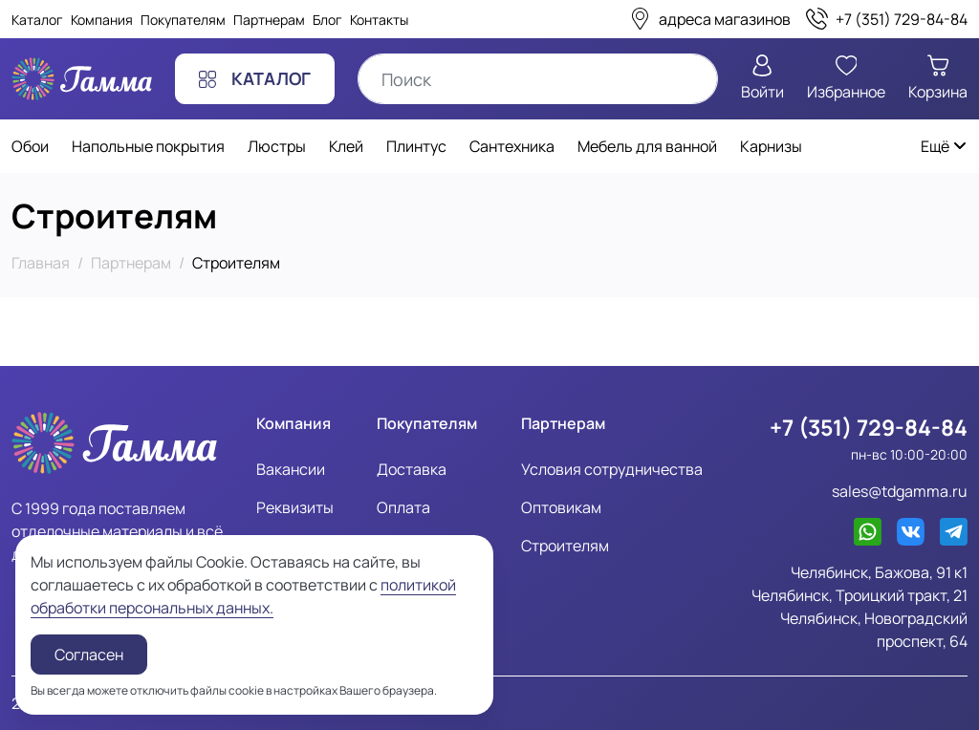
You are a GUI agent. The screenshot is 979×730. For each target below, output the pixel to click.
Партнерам (269, 20)
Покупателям (183, 20)
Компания (102, 20)
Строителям (565, 545)
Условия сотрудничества (612, 469)
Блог (327, 20)
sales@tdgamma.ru (900, 491)
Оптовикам (561, 507)
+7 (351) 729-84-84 (869, 427)
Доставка (411, 469)
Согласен (88, 654)
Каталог (37, 20)
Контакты (379, 20)
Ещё (944, 146)
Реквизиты (295, 507)
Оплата (403, 507)
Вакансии (290, 469)
